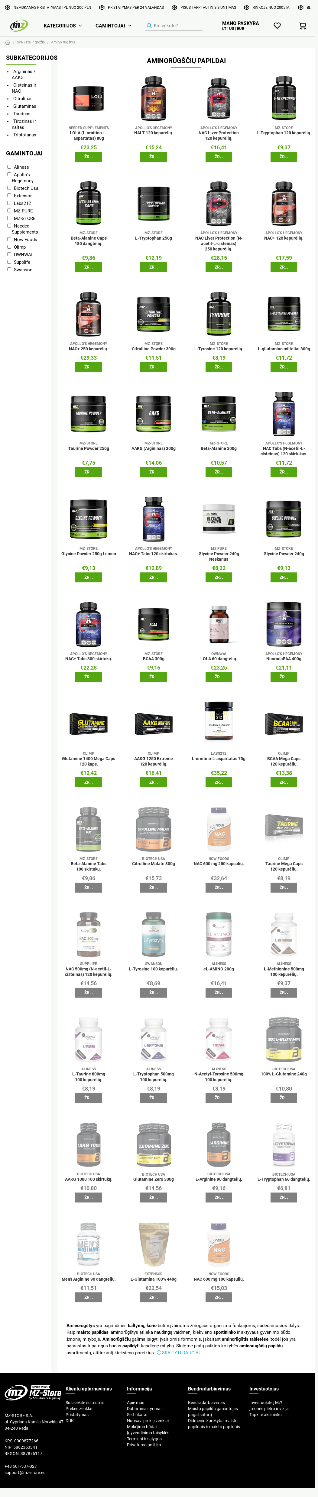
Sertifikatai (137, 1415)
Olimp (20, 247)
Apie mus (135, 1402)
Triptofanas (24, 134)
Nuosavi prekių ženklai (148, 1421)
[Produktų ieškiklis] (174, 25)
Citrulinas (23, 98)
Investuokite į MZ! (265, 1402)
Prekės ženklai (79, 1408)
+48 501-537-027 (21, 1466)
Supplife (22, 262)
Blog (311, 7)
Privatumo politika (144, 1445)
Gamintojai (110, 25)
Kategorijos (60, 25)
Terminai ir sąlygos (144, 1439)
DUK (70, 1421)
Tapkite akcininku (265, 1415)
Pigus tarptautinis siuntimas (208, 7)
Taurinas (22, 113)
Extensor (23, 195)
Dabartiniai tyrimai (144, 1408)
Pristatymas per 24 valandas (136, 7)
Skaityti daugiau (182, 1352)
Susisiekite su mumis (85, 1402)
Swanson (23, 269)
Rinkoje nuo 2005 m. (271, 7)
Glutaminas (24, 106)
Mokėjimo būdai (142, 1427)
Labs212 (22, 203)
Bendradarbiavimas (206, 1402)
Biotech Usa (26, 188)
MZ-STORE (25, 218)
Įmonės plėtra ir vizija (269, 1408)
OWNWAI (23, 254)
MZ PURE (23, 211)
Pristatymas (77, 1415)
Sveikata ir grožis (31, 42)
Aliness (21, 167)
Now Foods (25, 239)
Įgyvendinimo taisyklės (148, 1433)
